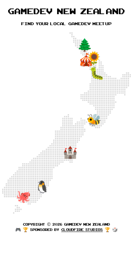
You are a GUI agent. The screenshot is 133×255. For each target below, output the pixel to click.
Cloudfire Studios (82, 229)
